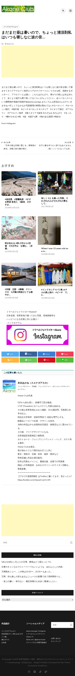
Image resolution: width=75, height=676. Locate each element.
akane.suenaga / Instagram (36, 631)
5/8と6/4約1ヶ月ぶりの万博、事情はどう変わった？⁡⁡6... (26, 562)
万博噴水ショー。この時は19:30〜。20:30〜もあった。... (27, 571)
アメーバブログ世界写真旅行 (36, 642)
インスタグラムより (11, 27)
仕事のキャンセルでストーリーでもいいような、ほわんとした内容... (32, 566)
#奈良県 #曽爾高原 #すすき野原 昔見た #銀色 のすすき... (18, 202)
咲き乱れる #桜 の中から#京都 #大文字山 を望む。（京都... (19, 246)
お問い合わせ (56, 638)
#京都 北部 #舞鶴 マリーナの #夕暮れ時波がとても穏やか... (19, 292)
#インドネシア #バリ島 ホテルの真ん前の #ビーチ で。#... (55, 292)
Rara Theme (65, 662)
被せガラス (5, 640)
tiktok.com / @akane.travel (35, 640)
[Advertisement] (37, 61)
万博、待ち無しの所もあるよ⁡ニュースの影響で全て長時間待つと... (31, 576)
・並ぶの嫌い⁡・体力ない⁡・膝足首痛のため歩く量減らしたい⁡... (29, 581)
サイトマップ (56, 641)
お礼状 (3, 642)
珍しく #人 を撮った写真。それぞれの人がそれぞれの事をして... (54, 201)
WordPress (42, 665)
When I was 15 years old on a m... (54, 249)
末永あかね (9, 44)
